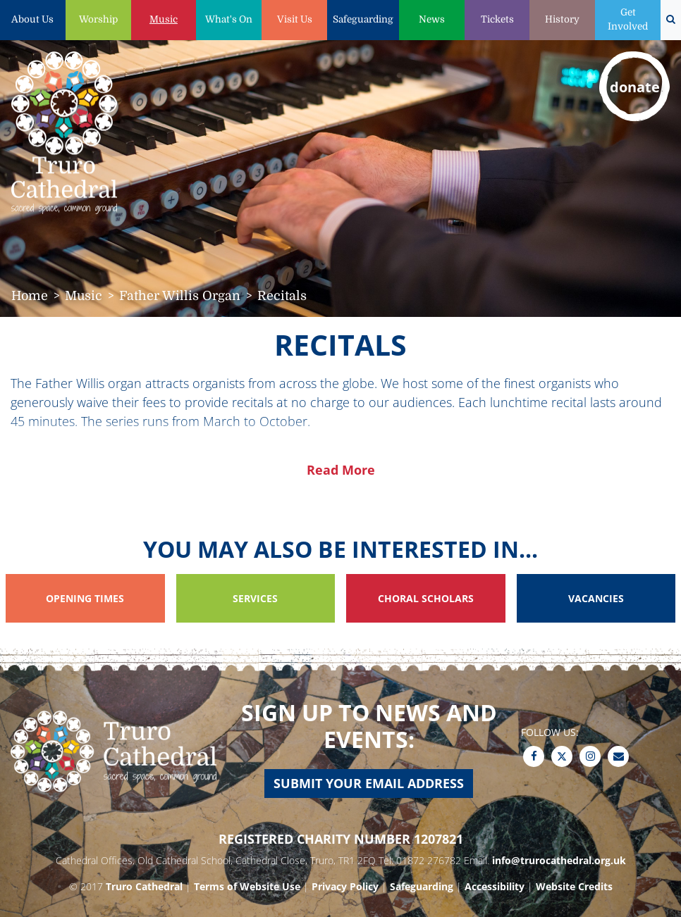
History (562, 19)
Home (29, 296)
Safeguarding (363, 19)
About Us (32, 19)
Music (163, 19)
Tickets (497, 19)
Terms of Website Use (247, 886)
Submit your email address (369, 783)
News (432, 19)
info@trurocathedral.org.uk (559, 860)
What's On (228, 19)
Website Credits (574, 886)
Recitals (282, 296)
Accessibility (494, 886)
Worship (98, 19)
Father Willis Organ (179, 296)
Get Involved (628, 19)
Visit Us (294, 19)
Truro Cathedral (144, 886)
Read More (341, 469)
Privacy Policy (345, 886)
